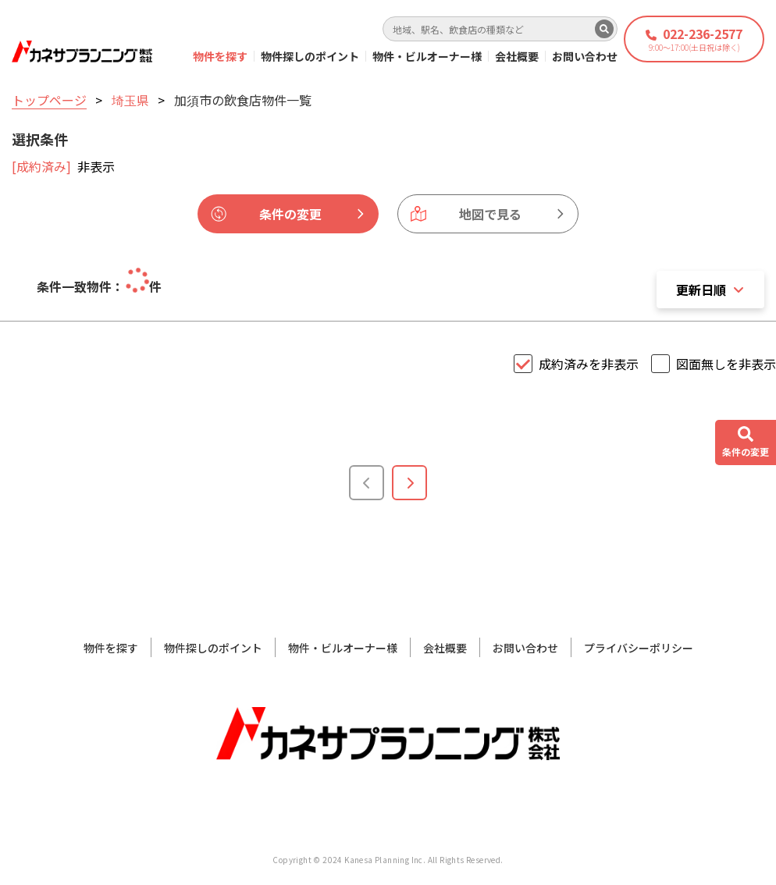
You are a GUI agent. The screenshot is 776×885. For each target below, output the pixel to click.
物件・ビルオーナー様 (427, 56)
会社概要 (517, 56)
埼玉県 (130, 100)
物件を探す (220, 56)
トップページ (49, 100)
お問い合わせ (585, 56)
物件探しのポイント (310, 56)
